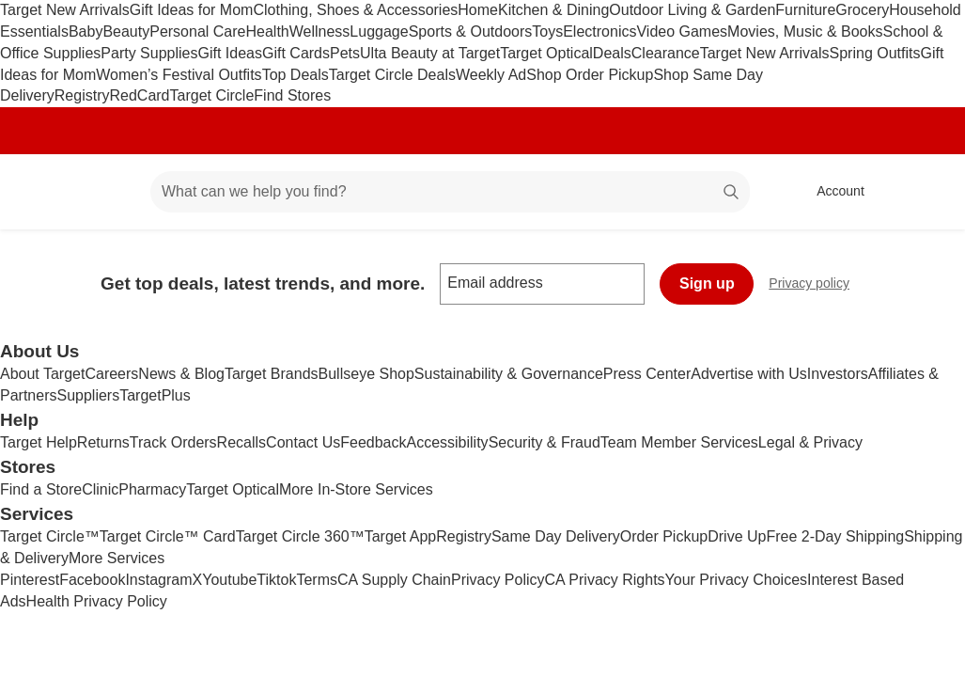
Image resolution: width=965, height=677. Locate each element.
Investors (837, 374)
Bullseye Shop (366, 374)
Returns (103, 442)
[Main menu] (107, 192)
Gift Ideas (230, 53)
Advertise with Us (749, 374)
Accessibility (447, 442)
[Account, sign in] (831, 192)
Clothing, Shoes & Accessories (355, 10)
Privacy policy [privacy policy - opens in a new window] (816, 285)
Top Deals (295, 75)
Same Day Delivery (555, 536)
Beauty (125, 31)
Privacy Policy (498, 580)
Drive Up (737, 536)
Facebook (92, 580)
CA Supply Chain (394, 580)
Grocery (862, 10)
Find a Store (41, 489)
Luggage (379, 31)
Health (266, 31)
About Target (42, 374)
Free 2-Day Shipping (835, 536)
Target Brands (272, 374)
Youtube (229, 580)
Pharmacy (152, 489)
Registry (82, 95)
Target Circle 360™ (300, 536)
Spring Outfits (875, 53)
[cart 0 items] (925, 192)
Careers (111, 374)
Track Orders (173, 442)
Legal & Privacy (810, 442)
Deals (612, 53)
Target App (401, 536)
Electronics (599, 31)
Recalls (241, 442)
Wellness (319, 31)
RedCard (139, 95)
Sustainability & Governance (508, 374)
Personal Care (197, 31)
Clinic (100, 489)
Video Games (681, 31)
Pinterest (29, 580)
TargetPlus (155, 395)
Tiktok (276, 580)
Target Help (38, 442)
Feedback (373, 442)
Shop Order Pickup (589, 75)
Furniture (805, 10)
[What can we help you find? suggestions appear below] (450, 192)
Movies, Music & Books (804, 31)
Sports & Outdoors (471, 31)
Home (478, 10)
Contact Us (303, 442)
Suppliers (87, 395)
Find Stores (292, 95)
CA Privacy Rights (605, 580)
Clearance (665, 53)
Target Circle (212, 95)
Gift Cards (296, 53)
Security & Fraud (544, 442)
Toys (547, 31)
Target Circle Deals (392, 75)
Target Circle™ (50, 536)
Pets (345, 53)
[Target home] (41, 191)
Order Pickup (664, 536)
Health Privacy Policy (96, 601)
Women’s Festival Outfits (178, 75)
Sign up (707, 283)
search (732, 193)
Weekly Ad (491, 75)
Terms (316, 580)
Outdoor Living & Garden (692, 10)
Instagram (158, 580)
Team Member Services (679, 442)
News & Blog (181, 374)
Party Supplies (149, 53)
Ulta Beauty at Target (430, 53)
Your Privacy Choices (736, 580)
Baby (85, 31)
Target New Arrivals (65, 10)
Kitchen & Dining (553, 10)
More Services (116, 558)
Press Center (647, 374)
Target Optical (546, 53)
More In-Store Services (356, 489)
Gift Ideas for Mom (192, 10)
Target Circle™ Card (168, 536)
